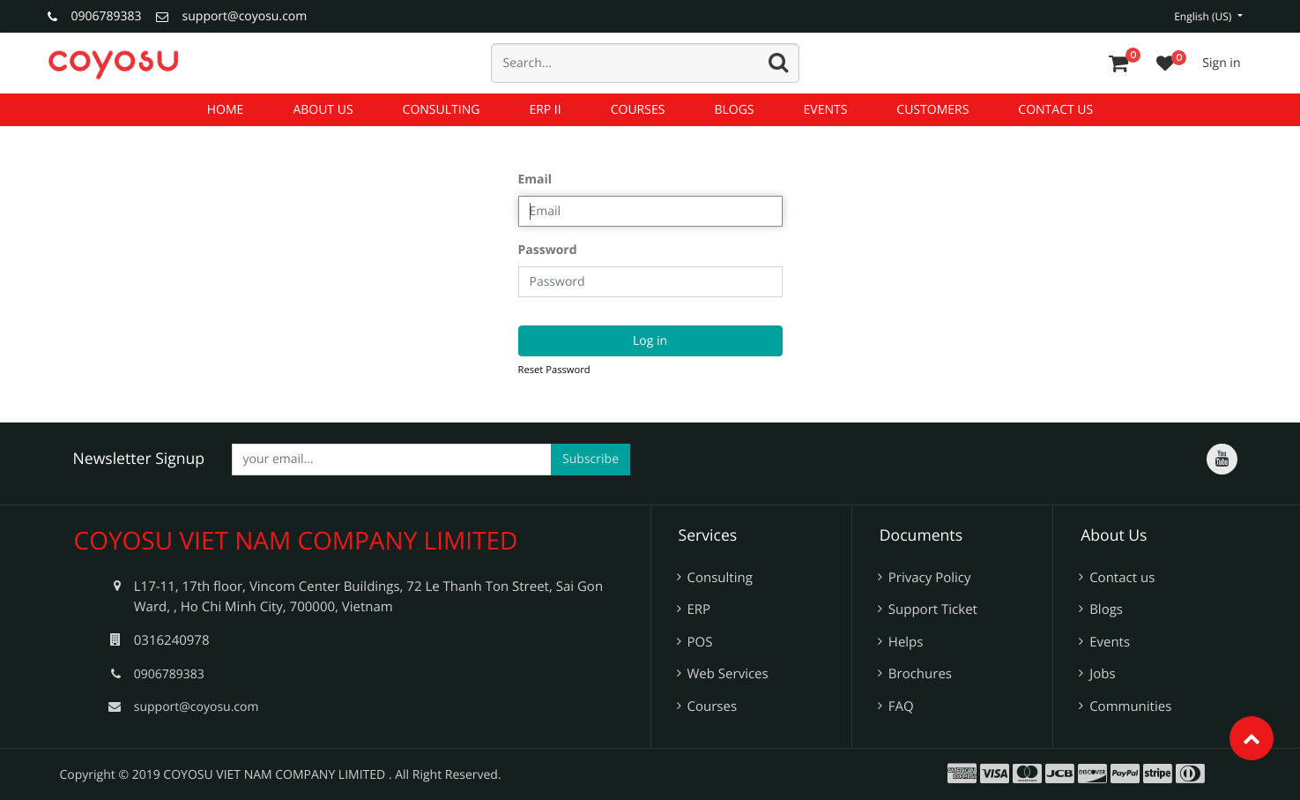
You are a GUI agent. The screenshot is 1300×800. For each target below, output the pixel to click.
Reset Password (554, 370)
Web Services (728, 674)
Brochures (920, 674)
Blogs (1106, 609)
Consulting (720, 578)
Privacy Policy (929, 578)
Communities (1130, 706)
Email (535, 179)
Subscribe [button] (590, 459)
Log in (650, 341)
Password (547, 250)
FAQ (901, 706)
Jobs (1102, 674)
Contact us (1122, 578)
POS (700, 642)
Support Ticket (932, 609)
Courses (712, 706)
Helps (906, 642)
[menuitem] (225, 109)
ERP (699, 609)
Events (1109, 642)
